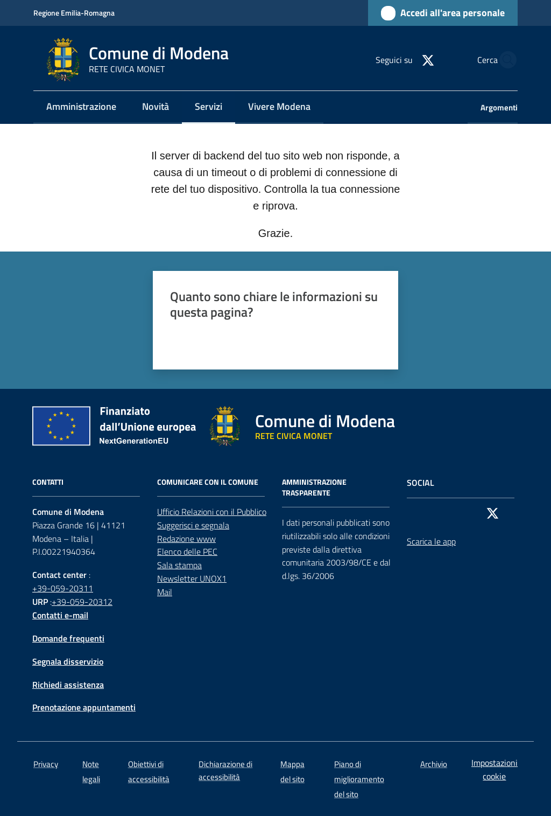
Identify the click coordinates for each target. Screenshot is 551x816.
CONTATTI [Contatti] (47, 482)
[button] (505, 60)
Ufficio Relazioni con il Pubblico (211, 511)
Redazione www (186, 538)
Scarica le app (431, 541)
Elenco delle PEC (187, 551)
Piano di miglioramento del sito (359, 779)
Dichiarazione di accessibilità (225, 770)
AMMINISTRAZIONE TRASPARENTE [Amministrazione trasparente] (314, 487)
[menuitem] (81, 107)
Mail (164, 591)
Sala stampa (179, 565)
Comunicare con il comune (207, 482)
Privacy (45, 764)
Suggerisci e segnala (193, 525)
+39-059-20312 (82, 601)
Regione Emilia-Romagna (74, 12)
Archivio (433, 764)
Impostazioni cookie (494, 769)
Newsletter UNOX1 (192, 578)
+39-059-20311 (62, 588)
